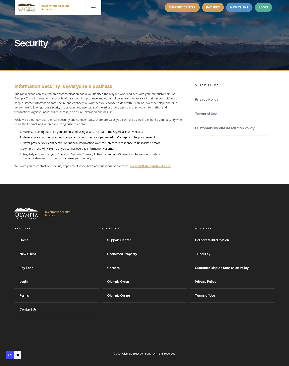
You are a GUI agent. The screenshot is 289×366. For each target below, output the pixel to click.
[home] (43, 7)
